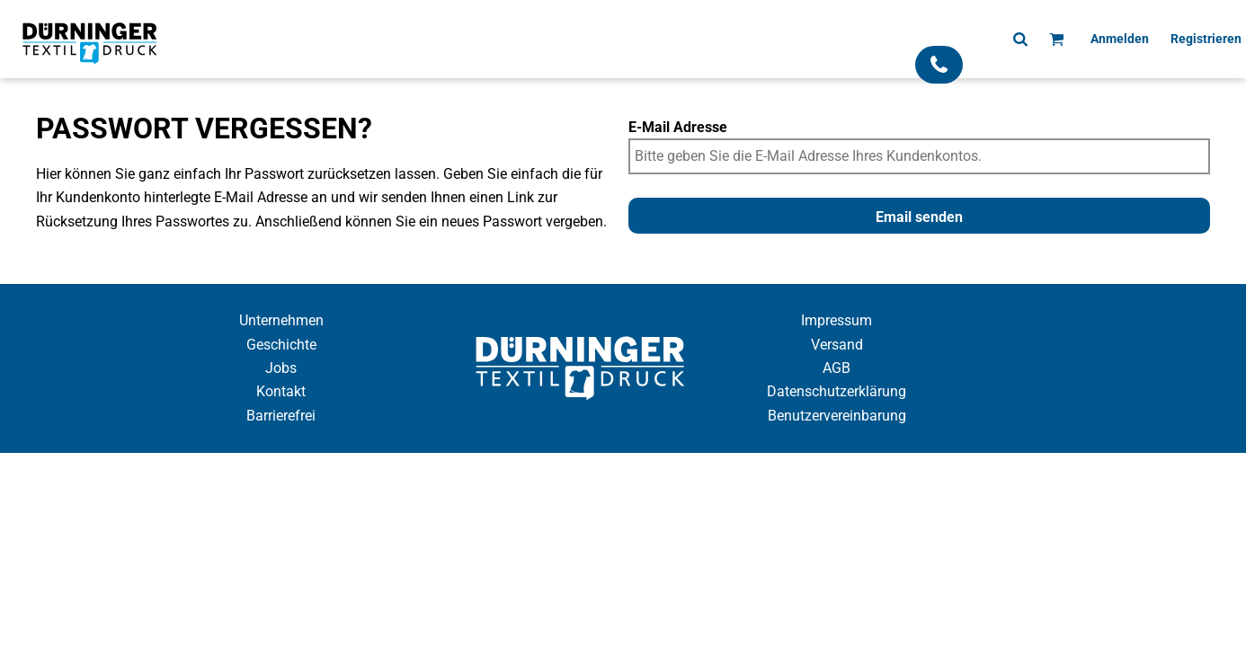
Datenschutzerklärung (836, 391)
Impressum (836, 320)
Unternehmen (281, 320)
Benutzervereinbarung (837, 415)
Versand (837, 344)
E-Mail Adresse (677, 127)
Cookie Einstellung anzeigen (623, 468)
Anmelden (1119, 38)
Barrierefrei (281, 415)
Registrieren (1206, 38)
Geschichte (281, 344)
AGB (836, 368)
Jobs (281, 368)
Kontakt (281, 391)
